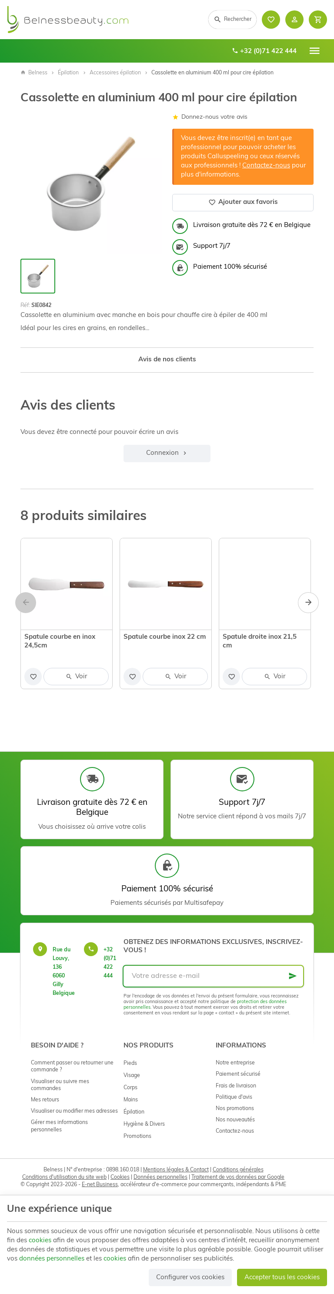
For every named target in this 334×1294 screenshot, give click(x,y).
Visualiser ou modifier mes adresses (74, 1111)
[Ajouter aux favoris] (33, 676)
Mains (131, 1100)
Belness (33, 73)
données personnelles (51, 1259)
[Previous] (25, 602)
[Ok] (292, 976)
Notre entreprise (235, 1063)
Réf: (25, 305)
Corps (130, 1088)
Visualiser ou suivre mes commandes (60, 1085)
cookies (40, 1240)
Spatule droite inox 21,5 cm (260, 641)
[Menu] (314, 51)
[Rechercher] (232, 19)
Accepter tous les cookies (282, 1277)
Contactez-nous (266, 166)
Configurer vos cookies (190, 1277)
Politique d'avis (234, 1097)
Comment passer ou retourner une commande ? (72, 1067)
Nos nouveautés (235, 1120)
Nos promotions (235, 1108)
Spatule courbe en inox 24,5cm (59, 641)
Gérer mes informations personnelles (59, 1126)
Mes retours (45, 1100)
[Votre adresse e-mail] (213, 976)
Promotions (137, 1136)
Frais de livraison (236, 1086)
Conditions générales (238, 1170)
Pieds (130, 1063)
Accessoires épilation (115, 73)
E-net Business (100, 1184)
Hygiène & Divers (144, 1124)
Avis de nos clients (167, 360)
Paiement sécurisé (238, 1074)
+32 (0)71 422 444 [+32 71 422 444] (264, 51)
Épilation (68, 73)
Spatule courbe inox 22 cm (165, 637)
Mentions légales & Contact (176, 1170)
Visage (132, 1075)
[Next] (308, 602)
